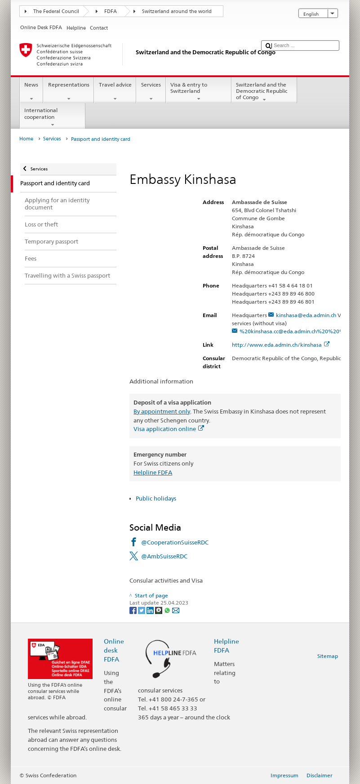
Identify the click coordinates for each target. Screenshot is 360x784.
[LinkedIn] (151, 609)
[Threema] (159, 609)
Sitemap (327, 656)
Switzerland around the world (177, 11)
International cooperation (52, 117)
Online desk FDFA (114, 650)
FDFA (110, 11)
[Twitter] (142, 609)
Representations (68, 92)
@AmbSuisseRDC (164, 556)
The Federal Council (56, 11)
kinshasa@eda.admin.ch (306, 315)
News (31, 92)
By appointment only (161, 411)
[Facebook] (133, 609)
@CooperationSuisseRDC (175, 542)
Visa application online (168, 428)
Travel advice (115, 92)
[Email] (175, 609)
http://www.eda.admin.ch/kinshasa (280, 345)
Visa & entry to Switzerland (198, 92)
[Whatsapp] (168, 609)
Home (26, 139)
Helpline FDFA (152, 472)
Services (151, 92)
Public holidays (156, 498)
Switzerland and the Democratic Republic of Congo (264, 92)
